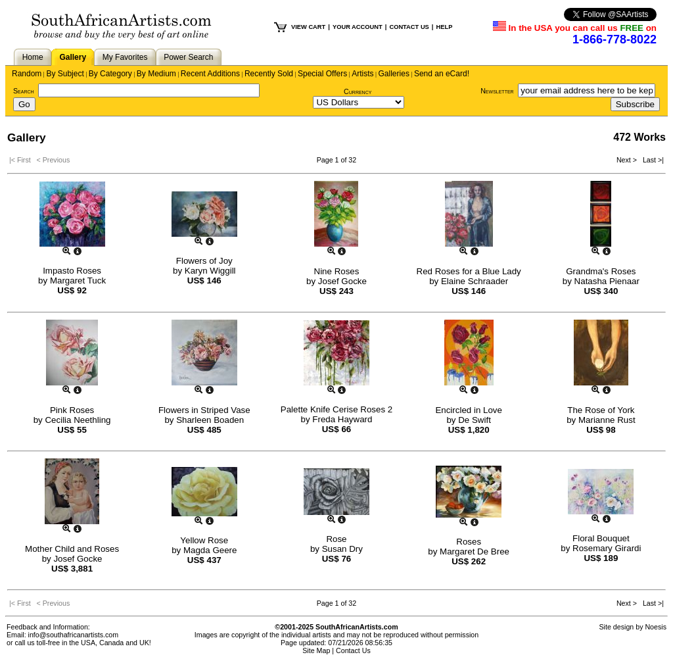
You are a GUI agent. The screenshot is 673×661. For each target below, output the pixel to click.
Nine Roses (337, 271)
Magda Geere (210, 550)
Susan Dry (342, 549)
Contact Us (353, 650)
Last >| (651, 160)
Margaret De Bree (474, 551)
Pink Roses (72, 410)
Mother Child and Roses (72, 549)
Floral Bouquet (601, 538)
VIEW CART (308, 27)
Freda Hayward (342, 419)
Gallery (72, 57)
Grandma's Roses (601, 271)
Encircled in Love (468, 410)
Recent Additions (210, 73)
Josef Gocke (342, 281)
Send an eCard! (441, 73)
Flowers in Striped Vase (204, 410)
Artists (362, 73)
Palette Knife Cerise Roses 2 (336, 409)
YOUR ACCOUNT (358, 27)
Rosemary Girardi (606, 548)
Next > (627, 160)
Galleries (394, 73)
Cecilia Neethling (77, 420)
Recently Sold (268, 73)
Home (32, 57)
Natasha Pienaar (606, 281)
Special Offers (322, 73)
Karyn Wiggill (210, 271)
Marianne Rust (607, 420)
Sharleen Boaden (210, 420)
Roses (468, 542)
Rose (336, 539)
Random (26, 73)
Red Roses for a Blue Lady (469, 271)
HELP (444, 27)
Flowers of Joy (204, 261)
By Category (110, 73)
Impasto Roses (72, 271)
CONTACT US (409, 27)
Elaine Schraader (474, 281)
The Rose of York (600, 410)
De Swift (474, 420)
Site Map (316, 650)
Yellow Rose (204, 540)
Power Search (188, 57)
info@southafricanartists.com (73, 635)
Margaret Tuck (78, 280)
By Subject (64, 73)
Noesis (655, 627)
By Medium (156, 73)
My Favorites (125, 57)
